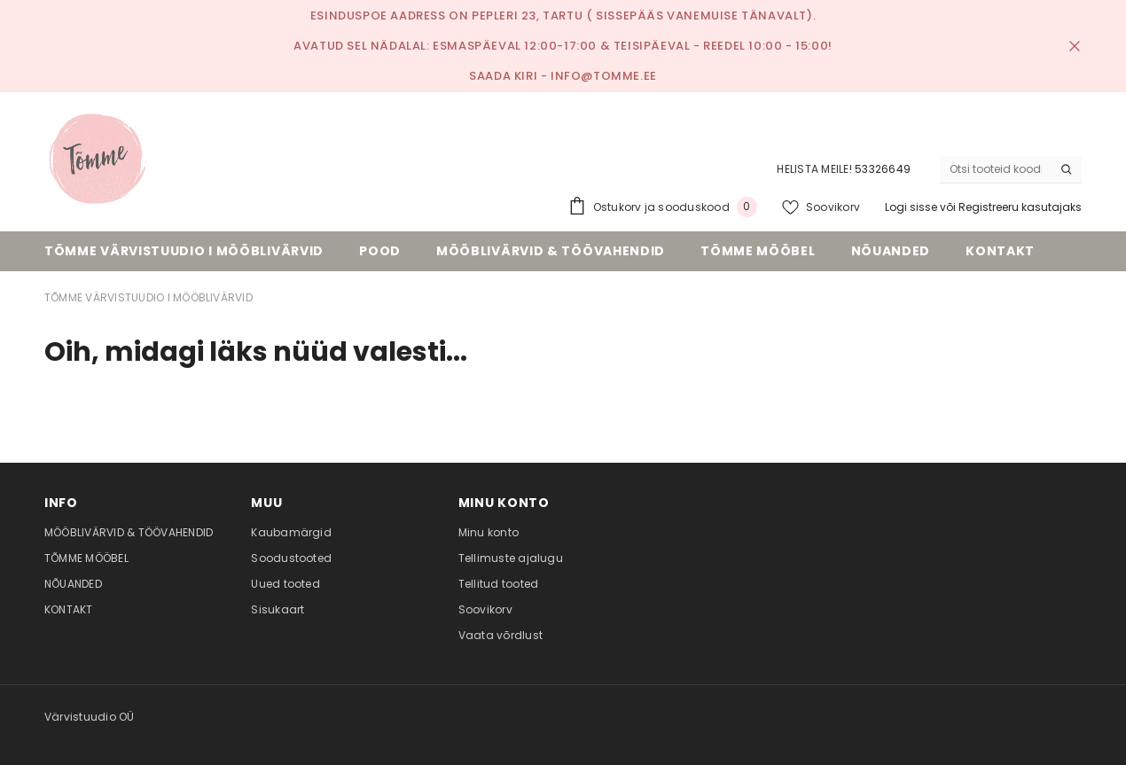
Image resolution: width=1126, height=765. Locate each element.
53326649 (883, 168)
